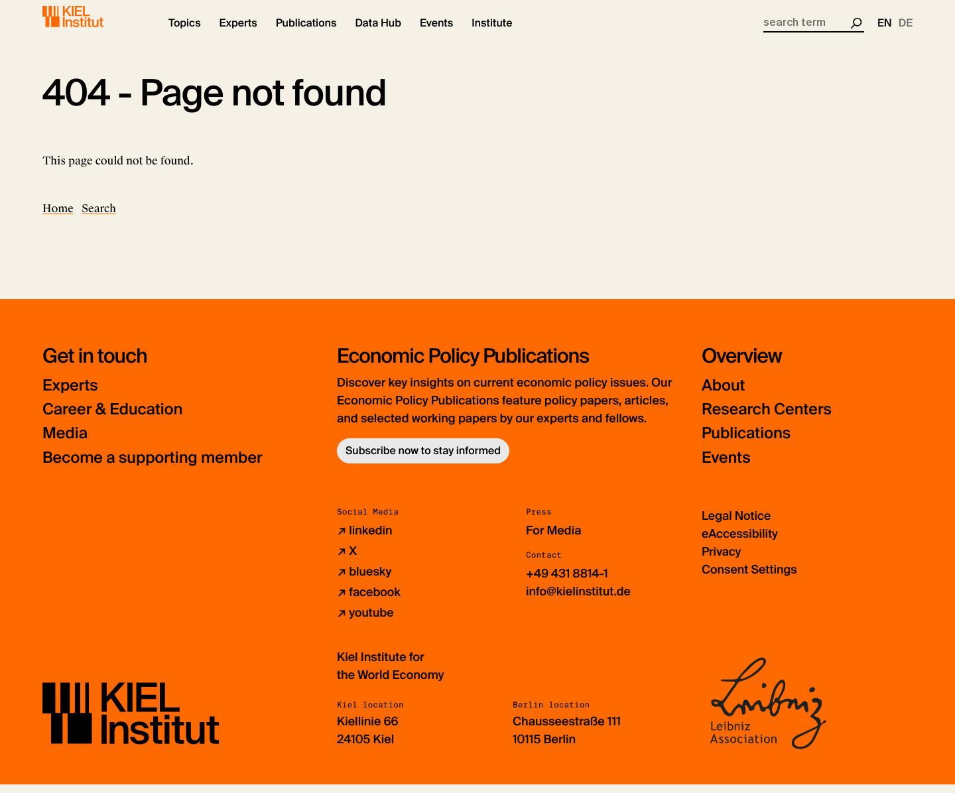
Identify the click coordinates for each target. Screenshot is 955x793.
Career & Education (114, 418)
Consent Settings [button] (750, 578)
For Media (554, 539)
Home (58, 218)
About (724, 395)
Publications (747, 442)
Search (99, 218)
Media (65, 442)
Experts (70, 395)
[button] (184, 33)
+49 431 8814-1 (567, 582)
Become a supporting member (155, 466)
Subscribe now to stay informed (423, 460)
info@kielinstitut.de (578, 600)
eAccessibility (740, 542)
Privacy (721, 560)
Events (726, 466)
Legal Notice (736, 524)
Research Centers (768, 418)
